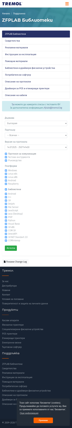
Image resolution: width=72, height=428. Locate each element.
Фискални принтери (13, 325)
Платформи (11, 166)
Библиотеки (14, 189)
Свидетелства (12, 40)
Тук (13, 104)
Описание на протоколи (18, 81)
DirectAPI (12, 233)
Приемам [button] (43, 420)
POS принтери (9, 333)
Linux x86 (12, 177)
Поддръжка (19, 13)
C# (9, 200)
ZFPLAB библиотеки (12, 364)
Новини (6, 290)
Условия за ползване (13, 299)
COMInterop (14, 240)
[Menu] (67, 3)
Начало (6, 13)
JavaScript (13, 210)
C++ (9, 197)
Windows (12, 170)
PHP (10, 217)
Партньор (10, 130)
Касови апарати (10, 320)
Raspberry (13, 183)
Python (11, 220)
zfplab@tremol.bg (52, 107)
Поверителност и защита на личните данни (25, 303)
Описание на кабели (16, 95)
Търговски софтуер (12, 347)
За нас (5, 281)
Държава (9, 118)
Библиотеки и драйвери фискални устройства (30, 68)
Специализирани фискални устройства (22, 329)
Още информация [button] (29, 413)
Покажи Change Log (15, 261)
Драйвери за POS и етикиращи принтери (27, 88)
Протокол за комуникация (22, 153)
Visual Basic (14, 223)
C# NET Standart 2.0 (18, 237)
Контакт (6, 294)
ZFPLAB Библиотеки (15, 34)
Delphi (11, 203)
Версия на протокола (16, 141)
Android (12, 180)
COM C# (11, 230)
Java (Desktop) (15, 213)
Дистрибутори (9, 285)
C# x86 (11, 227)
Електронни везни (11, 342)
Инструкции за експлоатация (20, 54)
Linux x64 (12, 173)
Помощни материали (16, 61)
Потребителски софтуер (18, 75)
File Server (13, 207)
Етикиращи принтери (13, 338)
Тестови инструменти (19, 157)
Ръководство (15, 160)
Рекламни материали (16, 47)
